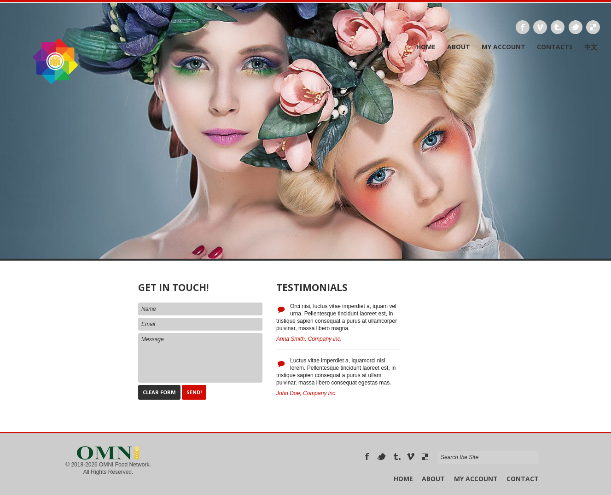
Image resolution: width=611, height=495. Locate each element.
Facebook (523, 27)
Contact (522, 478)
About (458, 47)
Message (200, 358)
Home (426, 47)
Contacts (555, 47)
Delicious (593, 27)
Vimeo (540, 27)
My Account (503, 47)
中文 (590, 47)
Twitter (575, 27)
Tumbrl (557, 27)
